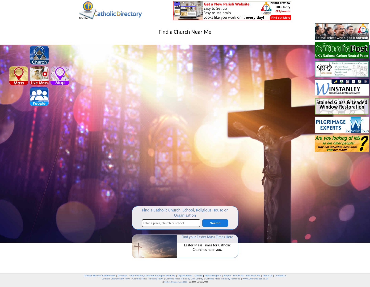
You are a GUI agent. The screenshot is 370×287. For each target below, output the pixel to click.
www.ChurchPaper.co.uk (255, 278)
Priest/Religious (213, 275)
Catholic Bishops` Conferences (99, 275)
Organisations (185, 275)
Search (215, 223)
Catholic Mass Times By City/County (184, 278)
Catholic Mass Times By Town (147, 278)
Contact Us (280, 275)
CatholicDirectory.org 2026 (175, 281)
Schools (198, 275)
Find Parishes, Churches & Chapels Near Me (152, 275)
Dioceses (122, 275)
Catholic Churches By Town (116, 278)
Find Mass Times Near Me (246, 275)
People (227, 275)
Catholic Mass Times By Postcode (223, 278)
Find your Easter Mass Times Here (207, 237)
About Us (267, 275)
